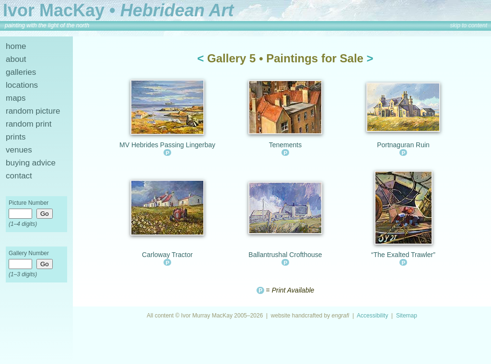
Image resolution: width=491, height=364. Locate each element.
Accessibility (372, 315)
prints (16, 136)
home (16, 46)
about (16, 59)
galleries (21, 72)
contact (19, 175)
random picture (33, 111)
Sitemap (406, 315)
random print (28, 124)
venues (19, 149)
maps (16, 98)
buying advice (31, 162)
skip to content (468, 25)
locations (22, 85)
